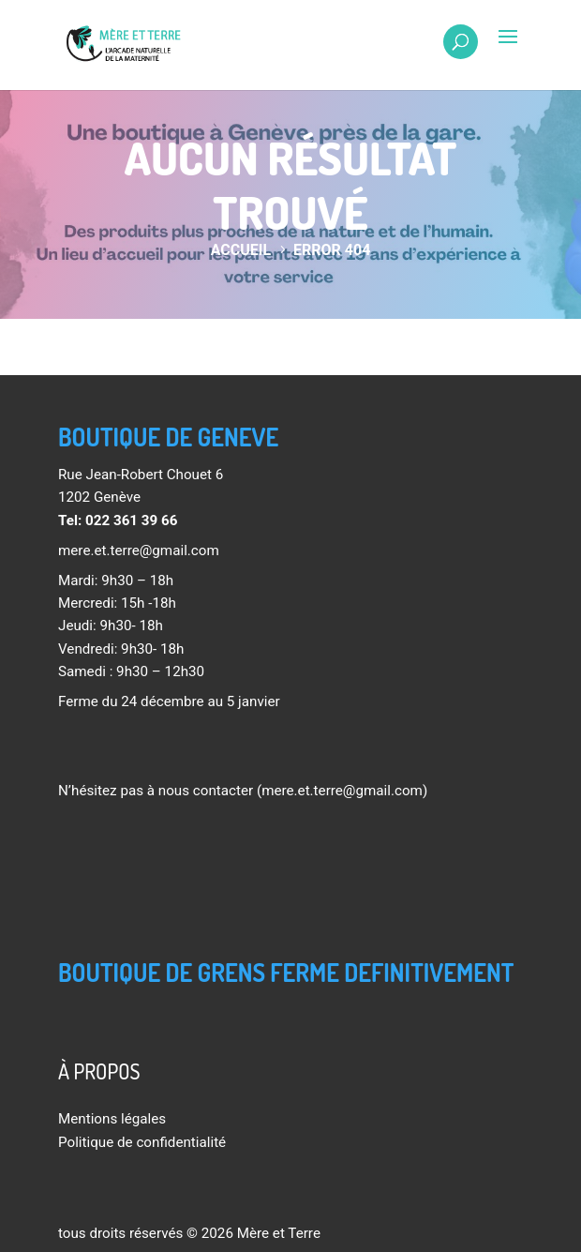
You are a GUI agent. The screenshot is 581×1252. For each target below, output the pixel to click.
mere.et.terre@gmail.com (138, 550)
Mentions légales (112, 1118)
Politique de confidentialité (142, 1142)
